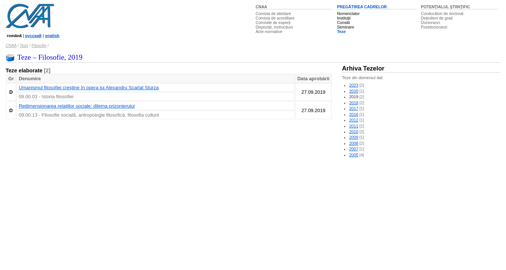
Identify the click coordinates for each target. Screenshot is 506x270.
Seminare (345, 27)
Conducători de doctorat (442, 13)
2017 (353, 108)
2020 (353, 91)
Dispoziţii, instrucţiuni (274, 27)
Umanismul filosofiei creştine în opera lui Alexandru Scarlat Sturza (89, 87)
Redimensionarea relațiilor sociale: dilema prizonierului (77, 106)
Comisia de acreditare (275, 18)
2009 (353, 137)
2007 (353, 149)
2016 (353, 114)
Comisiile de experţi (273, 22)
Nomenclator (348, 13)
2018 (353, 102)
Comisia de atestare (273, 13)
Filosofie (38, 45)
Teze (341, 31)
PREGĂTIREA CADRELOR (362, 6)
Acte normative (269, 31)
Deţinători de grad (437, 18)
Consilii (343, 22)
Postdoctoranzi (434, 27)
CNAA (261, 6)
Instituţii (343, 18)
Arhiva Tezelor (363, 68)
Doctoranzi (430, 22)
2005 (353, 155)
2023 (353, 85)
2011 (353, 126)
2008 (353, 143)
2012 (353, 120)
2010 (353, 131)
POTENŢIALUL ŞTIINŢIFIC (445, 6)
